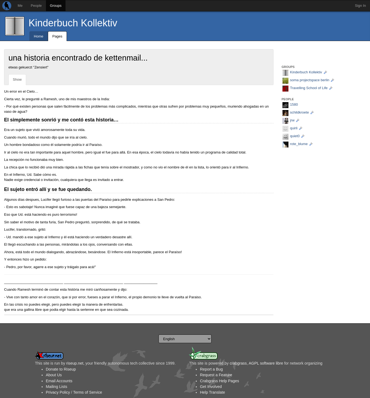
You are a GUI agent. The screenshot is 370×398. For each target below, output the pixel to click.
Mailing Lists (56, 386)
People (36, 6)
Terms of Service (87, 392)
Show (17, 79)
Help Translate (212, 392)
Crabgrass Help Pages (219, 381)
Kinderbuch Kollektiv (73, 23)
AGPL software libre (266, 363)
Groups (56, 6)
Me (20, 6)
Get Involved (211, 386)
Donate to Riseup (61, 369)
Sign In (360, 6)
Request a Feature (216, 375)
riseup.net (74, 363)
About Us (54, 375)
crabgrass (238, 363)
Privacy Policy (58, 392)
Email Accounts (59, 381)
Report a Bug (211, 369)
